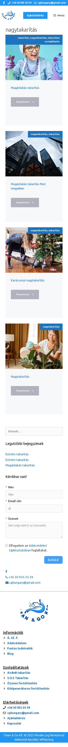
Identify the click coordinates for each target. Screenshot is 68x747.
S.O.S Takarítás (17, 678)
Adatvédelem (16, 643)
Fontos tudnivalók (20, 648)
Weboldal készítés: (27, 739)
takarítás (23, 38)
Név (11, 487)
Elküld (53, 560)
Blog (10, 653)
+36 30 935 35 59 (21, 2)
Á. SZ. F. (12, 637)
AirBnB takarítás (18, 672)
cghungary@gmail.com (52, 2)
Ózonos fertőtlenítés (22, 683)
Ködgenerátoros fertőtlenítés (28, 688)
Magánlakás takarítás (25, 87)
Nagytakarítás (20, 376)
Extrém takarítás (17, 454)
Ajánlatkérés (35, 15)
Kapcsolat (14, 723)
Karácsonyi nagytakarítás (27, 280)
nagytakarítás (38, 38)
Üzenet (13, 518)
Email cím (14, 501)
